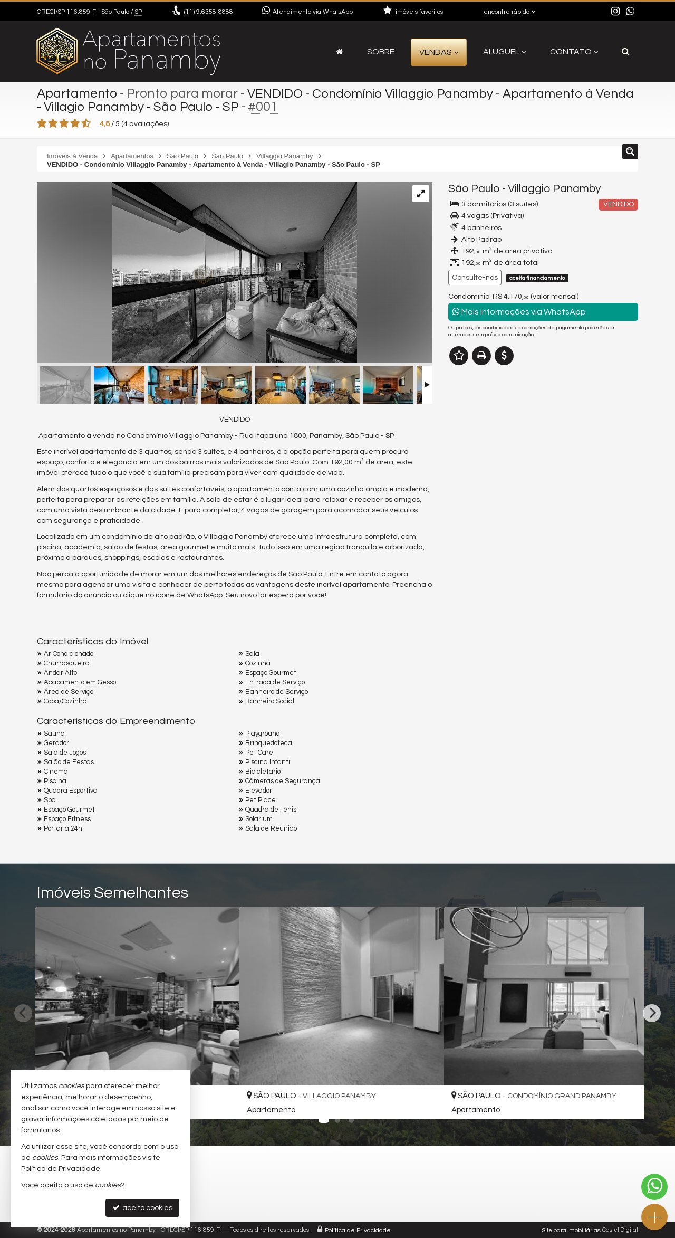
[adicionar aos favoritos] (220, 1101)
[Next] (652, 1013)
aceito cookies (142, 1208)
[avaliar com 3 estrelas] (64, 123)
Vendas (438, 52)
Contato (574, 51)
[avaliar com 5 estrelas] (86, 123)
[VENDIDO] (197, 274)
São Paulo (474, 188)
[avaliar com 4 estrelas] (75, 123)
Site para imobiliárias (571, 1230)
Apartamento (78, 93)
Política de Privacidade (358, 1229)
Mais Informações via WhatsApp (519, 311)
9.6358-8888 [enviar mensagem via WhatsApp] (208, 11)
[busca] (626, 52)
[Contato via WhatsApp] (654, 1187)
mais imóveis (544, 527)
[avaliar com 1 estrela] (42, 123)
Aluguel (504, 51)
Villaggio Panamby (554, 188)
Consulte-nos (475, 277)
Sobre (380, 51)
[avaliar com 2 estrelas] (53, 123)
